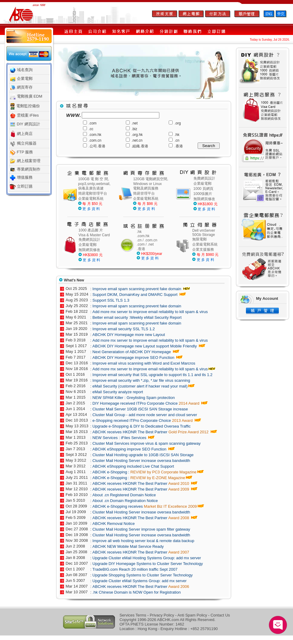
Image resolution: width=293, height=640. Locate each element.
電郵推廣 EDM (30, 96)
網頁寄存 (25, 87)
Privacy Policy (162, 615)
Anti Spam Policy (192, 615)
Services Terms (132, 615)
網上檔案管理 (28, 160)
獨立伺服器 (27, 143)
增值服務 (25, 177)
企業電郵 (25, 78)
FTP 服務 (25, 152)
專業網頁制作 (28, 169)
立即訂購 (25, 186)
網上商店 (25, 133)
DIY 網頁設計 (28, 124)
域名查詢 (25, 69)
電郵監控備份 (28, 106)
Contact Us (220, 615)
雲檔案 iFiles (28, 115)
